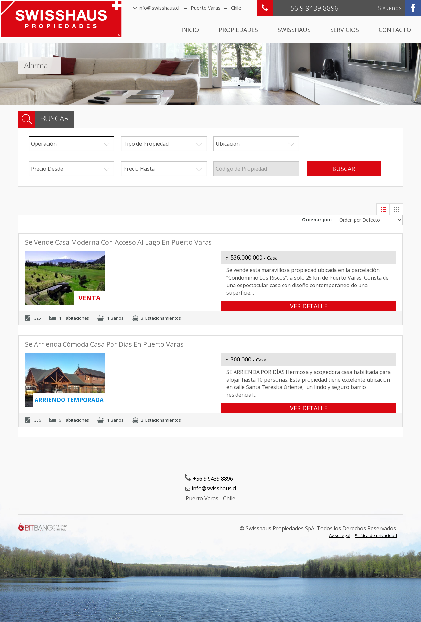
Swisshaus (294, 30)
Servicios (344, 30)
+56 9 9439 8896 (213, 478)
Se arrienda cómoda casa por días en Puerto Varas (104, 344)
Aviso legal (339, 535)
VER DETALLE (308, 306)
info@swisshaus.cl (159, 7)
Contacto (395, 30)
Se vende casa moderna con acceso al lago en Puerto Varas (118, 242)
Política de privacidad (376, 535)
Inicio (190, 30)
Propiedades (238, 30)
